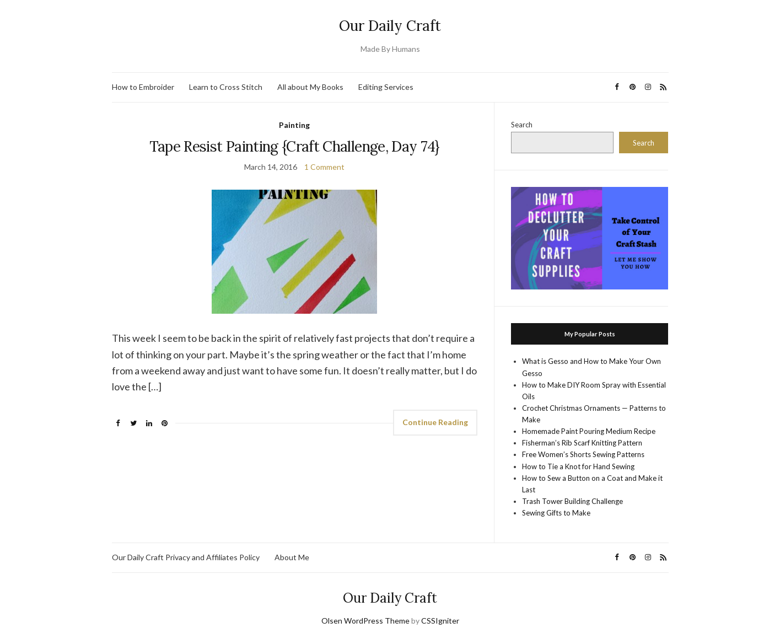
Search (521, 124)
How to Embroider (143, 87)
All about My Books (310, 87)
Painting (294, 125)
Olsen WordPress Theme (365, 620)
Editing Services (385, 87)
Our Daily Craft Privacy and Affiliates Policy (186, 557)
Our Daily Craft (390, 26)
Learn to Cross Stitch (225, 87)
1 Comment (324, 166)
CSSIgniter (440, 620)
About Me (292, 557)
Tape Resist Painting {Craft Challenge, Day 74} (294, 146)
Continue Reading (435, 422)
